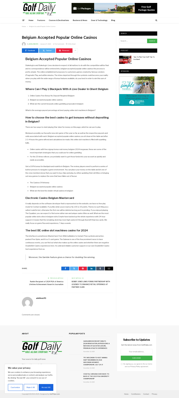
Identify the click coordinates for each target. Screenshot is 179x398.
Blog (113, 20)
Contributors (136, 394)
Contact (146, 394)
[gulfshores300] (136, 105)
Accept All (46, 387)
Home (31, 20)
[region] (30, 378)
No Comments (58, 44)
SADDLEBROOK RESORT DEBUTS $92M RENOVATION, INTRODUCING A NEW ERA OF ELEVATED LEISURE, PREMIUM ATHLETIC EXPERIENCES (96, 345)
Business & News (80, 20)
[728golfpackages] (114, 13)
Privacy (154, 394)
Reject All (31, 387)
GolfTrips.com (55, 394)
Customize (15, 387)
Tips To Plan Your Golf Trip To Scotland (144, 58)
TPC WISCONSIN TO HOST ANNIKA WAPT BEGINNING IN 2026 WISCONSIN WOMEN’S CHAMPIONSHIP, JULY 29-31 (95, 361)
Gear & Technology (99, 20)
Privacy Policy (135, 366)
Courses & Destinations (59, 20)
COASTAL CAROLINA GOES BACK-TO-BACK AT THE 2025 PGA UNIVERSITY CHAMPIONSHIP (96, 376)
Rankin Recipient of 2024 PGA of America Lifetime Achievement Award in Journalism (46, 283)
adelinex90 (33, 44)
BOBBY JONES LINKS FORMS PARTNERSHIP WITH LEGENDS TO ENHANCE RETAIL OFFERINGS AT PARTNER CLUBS (91, 284)
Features (41, 20)
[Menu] (23, 20)
